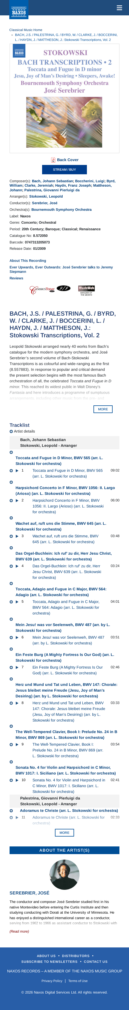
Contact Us (96, 962)
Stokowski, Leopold (46, 196)
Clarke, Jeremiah (39, 185)
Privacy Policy (52, 981)
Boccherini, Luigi (89, 181)
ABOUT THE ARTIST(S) (64, 850)
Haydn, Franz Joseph (73, 185)
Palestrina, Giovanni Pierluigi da (52, 190)
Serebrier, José (44, 203)
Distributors (76, 956)
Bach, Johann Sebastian (52, 181)
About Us (47, 956)
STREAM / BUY (64, 170)
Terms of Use (78, 981)
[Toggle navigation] (118, 7)
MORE (103, 409)
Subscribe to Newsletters (50, 962)
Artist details (24, 431)
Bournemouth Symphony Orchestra (61, 209)
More (64, 833)
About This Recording (28, 261)
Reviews (16, 278)
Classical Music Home (25, 30)
